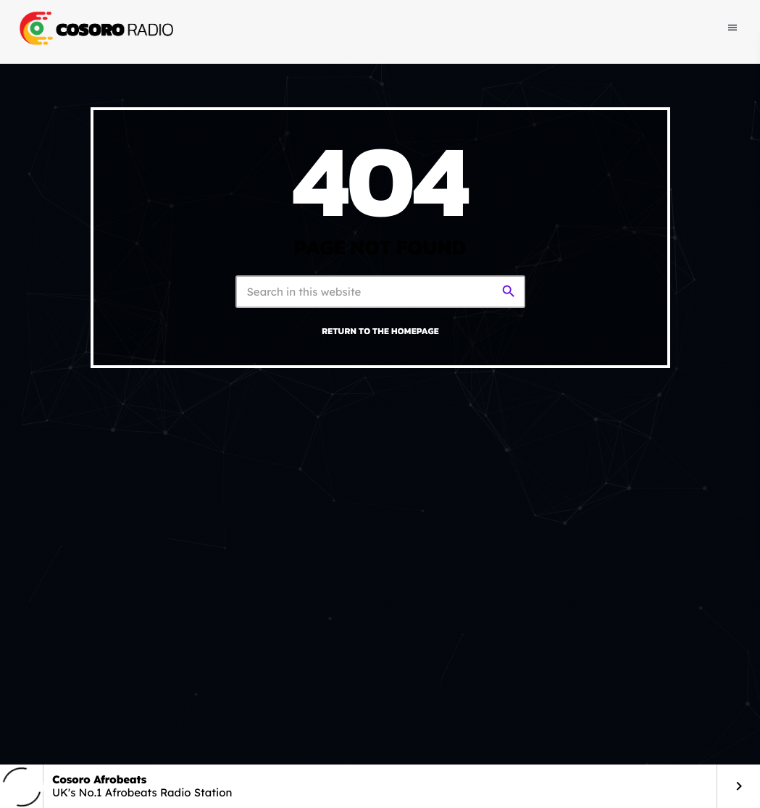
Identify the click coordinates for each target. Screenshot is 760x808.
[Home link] (95, 28)
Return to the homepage (380, 331)
